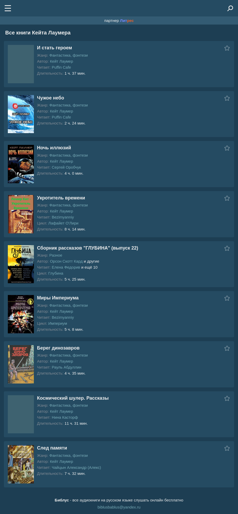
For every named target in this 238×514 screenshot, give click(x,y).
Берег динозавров (58, 348)
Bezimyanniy (63, 217)
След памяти (52, 448)
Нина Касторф (65, 417)
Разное (55, 255)
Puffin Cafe (61, 67)
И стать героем (54, 47)
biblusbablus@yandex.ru (119, 507)
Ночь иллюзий (54, 147)
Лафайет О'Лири (63, 223)
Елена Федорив (66, 267)
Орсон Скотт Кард (66, 261)
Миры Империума (58, 297)
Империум (57, 323)
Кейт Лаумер (61, 61)
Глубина (55, 273)
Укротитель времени (61, 197)
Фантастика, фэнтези (68, 55)
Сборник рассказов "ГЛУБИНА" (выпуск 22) (87, 248)
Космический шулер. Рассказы (73, 398)
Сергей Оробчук (66, 167)
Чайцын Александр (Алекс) (76, 467)
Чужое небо (50, 98)
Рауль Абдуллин (66, 367)
